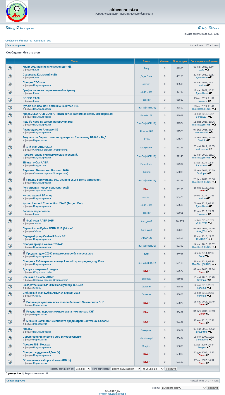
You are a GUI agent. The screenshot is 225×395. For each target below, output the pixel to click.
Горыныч (146, 99)
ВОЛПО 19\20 (31, 98)
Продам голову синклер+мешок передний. (50, 154)
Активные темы (42, 40)
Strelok (146, 139)
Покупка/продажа (42, 85)
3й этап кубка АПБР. (35, 162)
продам (28, 328)
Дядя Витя (146, 76)
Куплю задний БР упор (37, 195)
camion (146, 84)
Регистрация (25, 28)
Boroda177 (146, 115)
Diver (146, 189)
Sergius (146, 346)
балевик (146, 286)
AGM (146, 254)
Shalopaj (146, 172)
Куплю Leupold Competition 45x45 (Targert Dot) (52, 203)
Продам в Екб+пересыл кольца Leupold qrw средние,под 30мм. (64, 261)
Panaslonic (146, 164)
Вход (10, 28)
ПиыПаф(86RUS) (146, 107)
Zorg (146, 68)
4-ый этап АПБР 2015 (40, 220)
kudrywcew (146, 147)
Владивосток (39, 165)
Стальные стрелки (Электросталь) (50, 150)
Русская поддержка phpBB (112, 394)
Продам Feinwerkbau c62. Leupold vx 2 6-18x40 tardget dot (63, 179)
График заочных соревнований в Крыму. (49, 90)
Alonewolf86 (146, 131)
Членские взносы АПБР (38, 277)
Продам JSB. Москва (36, 344)
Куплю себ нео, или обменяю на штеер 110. (51, 106)
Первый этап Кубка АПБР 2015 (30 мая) (48, 228)
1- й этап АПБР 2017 (39, 146)
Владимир (146, 330)
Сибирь (37, 223)
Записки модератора (36, 211)
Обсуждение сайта (42, 190)
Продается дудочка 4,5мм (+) (41, 352)
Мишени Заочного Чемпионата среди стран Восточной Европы (67, 321)
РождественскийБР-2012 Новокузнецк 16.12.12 (53, 285)
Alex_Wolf (146, 221)
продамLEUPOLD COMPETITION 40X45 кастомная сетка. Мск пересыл (68, 113)
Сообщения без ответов (18, 40)
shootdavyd (146, 338)
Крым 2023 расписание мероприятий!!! (48, 66)
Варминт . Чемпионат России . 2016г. (46, 170)
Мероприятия (40, 140)
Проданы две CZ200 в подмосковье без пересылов (59, 253)
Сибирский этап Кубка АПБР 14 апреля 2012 (51, 292)
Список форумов (16, 45)
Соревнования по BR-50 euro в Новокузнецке (52, 336)
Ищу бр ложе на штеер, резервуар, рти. (48, 121)
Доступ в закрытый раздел (40, 269)
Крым (36, 70)
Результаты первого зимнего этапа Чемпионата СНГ (60, 311)
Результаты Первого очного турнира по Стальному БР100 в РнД (64, 137)
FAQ (202, 28)
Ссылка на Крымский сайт (40, 74)
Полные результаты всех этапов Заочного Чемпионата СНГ (65, 302)
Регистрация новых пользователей (46, 187)
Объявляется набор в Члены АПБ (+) (47, 360)
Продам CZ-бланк (34, 82)
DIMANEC (146, 238)
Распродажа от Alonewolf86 (40, 129)
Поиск (214, 28)
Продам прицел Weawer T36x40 (43, 244)
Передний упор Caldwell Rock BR (44, 236)
